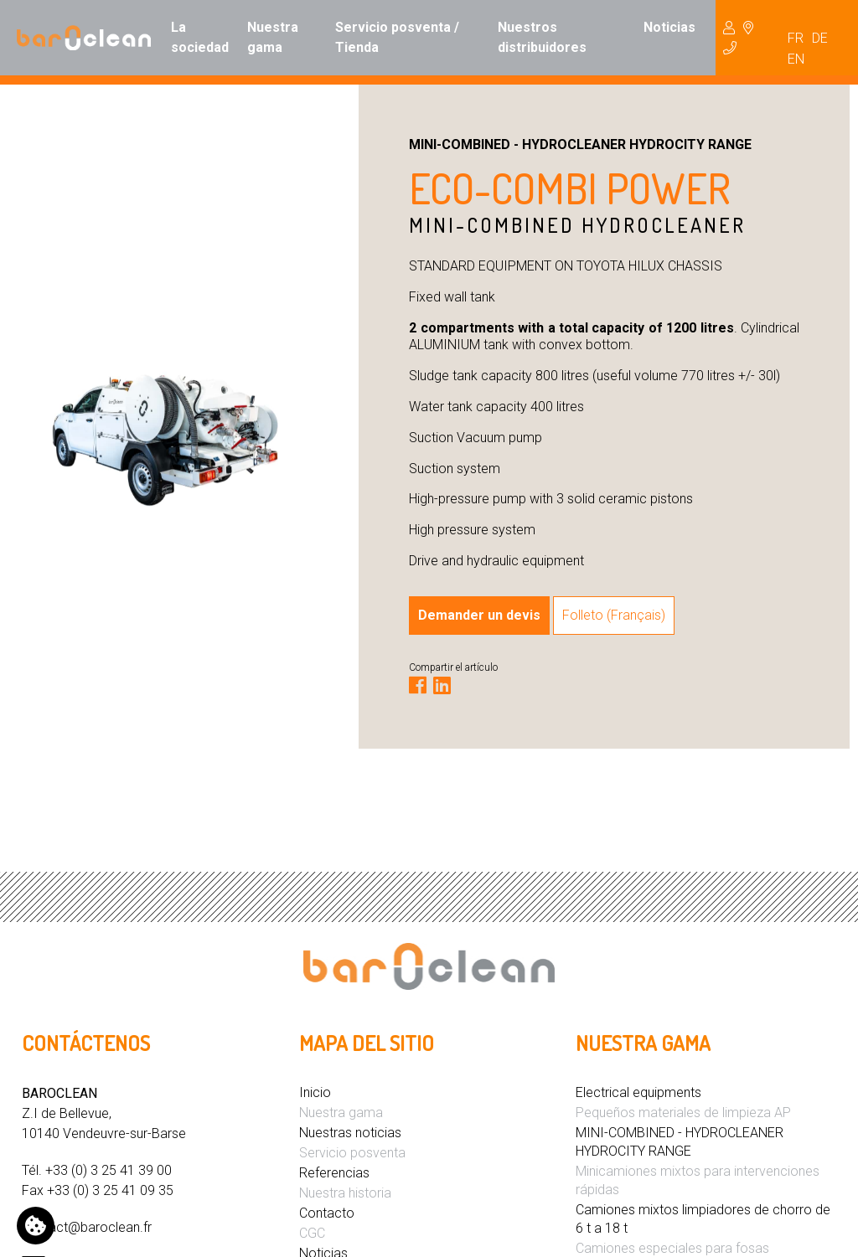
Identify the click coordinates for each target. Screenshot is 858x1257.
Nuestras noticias (350, 1133)
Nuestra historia (345, 1193)
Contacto (326, 1213)
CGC (312, 1233)
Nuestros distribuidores (542, 37)
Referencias (334, 1173)
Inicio (315, 1092)
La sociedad (200, 37)
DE (820, 38)
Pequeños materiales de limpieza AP (683, 1112)
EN (796, 59)
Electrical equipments (638, 1092)
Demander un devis (479, 615)
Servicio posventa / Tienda (397, 37)
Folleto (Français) (613, 615)
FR (796, 38)
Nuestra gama (272, 37)
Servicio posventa (352, 1153)
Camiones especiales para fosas (672, 1248)
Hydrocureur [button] (738, 38)
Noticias (669, 27)
